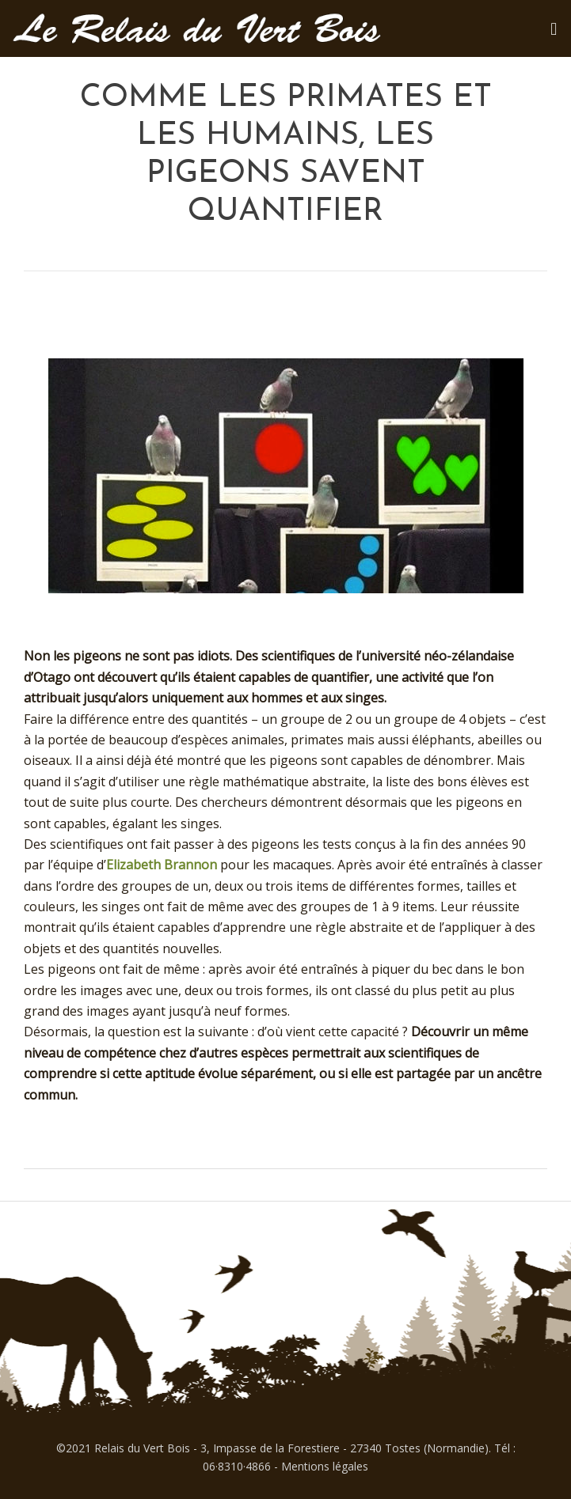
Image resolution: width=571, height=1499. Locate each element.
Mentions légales (324, 1466)
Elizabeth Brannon (161, 864)
